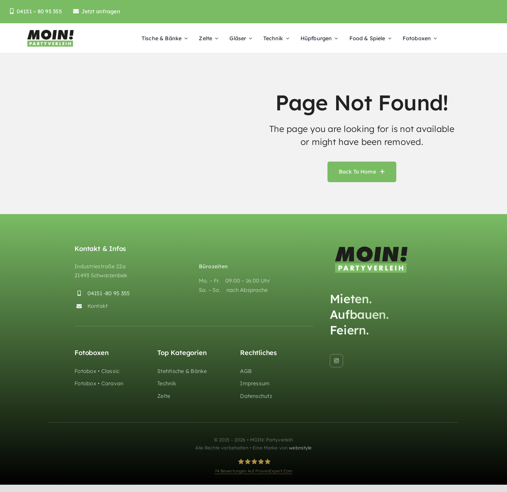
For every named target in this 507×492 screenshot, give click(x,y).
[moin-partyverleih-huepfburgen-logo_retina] (50, 31)
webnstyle (300, 448)
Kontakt (97, 306)
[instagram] (336, 360)
